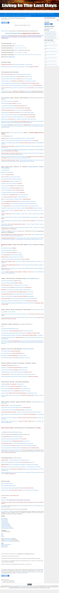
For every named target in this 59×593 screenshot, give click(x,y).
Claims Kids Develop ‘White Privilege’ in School (15, 74)
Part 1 (16, 54)
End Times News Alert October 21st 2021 (51, 57)
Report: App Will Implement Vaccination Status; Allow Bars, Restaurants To (19, 376)
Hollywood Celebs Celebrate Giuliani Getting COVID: (13, 438)
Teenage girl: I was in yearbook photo (14, 367)
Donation (16, 509)
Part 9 (37, 54)
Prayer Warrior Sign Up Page (26, 15)
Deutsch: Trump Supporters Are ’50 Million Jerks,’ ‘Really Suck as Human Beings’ (23, 464)
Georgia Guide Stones (33, 166)
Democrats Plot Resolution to (13, 353)
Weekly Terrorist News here (28, 348)
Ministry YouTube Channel (6, 544)
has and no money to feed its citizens (10, 176)
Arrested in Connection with (16, 110)
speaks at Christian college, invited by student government (17, 294)
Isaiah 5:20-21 (4, 97)
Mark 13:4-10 (12, 132)
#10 (26, 52)
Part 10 (39, 54)
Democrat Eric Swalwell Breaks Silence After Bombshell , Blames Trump (17, 462)
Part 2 (18, 54)
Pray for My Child (4, 519)
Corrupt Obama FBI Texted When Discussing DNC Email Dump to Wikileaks (19, 445)
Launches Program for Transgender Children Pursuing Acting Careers (16, 289)
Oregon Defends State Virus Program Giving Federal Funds (16, 407)
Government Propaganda (5, 525)
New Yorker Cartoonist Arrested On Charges (11, 280)
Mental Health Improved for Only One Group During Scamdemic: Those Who (19, 66)
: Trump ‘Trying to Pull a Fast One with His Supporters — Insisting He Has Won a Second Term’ (21, 466)
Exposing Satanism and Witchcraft (7, 528)
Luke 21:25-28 (19, 132)
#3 (17, 45)
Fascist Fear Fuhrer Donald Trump (12, 185)
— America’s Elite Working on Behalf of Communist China (17, 443)
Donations (13, 13)
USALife (2, 536)
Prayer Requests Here (10, 56)
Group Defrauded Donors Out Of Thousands (14, 285)
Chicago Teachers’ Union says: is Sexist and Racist (16, 91)
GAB (2, 533)
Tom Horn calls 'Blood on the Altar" (21, 572)
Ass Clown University (5, 523)
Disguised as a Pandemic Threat (11, 181)
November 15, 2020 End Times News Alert (51, 51)
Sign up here (5, 31)
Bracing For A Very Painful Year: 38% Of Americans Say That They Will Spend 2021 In (19, 140)
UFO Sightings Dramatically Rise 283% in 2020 (9, 328)
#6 (21, 52)
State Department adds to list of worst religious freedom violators (17, 112)
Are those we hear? (7, 136)
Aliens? (2, 326)
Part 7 (31, 54)
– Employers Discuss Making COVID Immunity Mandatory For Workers (18, 374)
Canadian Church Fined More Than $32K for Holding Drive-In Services (18, 116)
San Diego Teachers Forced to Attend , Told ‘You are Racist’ (16, 409)
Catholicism (30, 244)
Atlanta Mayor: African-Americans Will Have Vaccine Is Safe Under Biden (16, 78)
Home (1, 13)
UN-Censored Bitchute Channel (41, 13)
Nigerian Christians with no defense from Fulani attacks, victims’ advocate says (18, 119)
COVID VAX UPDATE (5, 170)
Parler (2, 535)
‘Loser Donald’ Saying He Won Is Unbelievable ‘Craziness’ (15, 460)
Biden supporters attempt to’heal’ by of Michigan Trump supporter (15, 390)
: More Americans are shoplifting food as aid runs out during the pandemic (18, 138)
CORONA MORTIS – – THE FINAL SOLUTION (14, 194)
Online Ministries (4, 518)
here (31, 324)
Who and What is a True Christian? (21, 13)
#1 (15, 45)
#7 (23, 45)
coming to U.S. (10, 365)
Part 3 (21, 54)
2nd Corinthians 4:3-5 (16, 451)
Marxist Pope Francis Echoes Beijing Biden (9, 250)
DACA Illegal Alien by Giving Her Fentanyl (14, 355)
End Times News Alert (5, 579)
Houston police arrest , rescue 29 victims (17, 291)
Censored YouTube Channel (32, 13)
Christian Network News (5, 524)
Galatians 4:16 (33, 451)
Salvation (10, 13)
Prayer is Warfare (4, 520)
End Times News (4, 580)
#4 (19, 45)
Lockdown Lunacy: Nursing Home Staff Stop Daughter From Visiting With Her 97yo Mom (21, 85)
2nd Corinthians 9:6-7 (5, 511)
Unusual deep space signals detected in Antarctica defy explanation (13, 333)
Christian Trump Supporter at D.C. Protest (13, 386)
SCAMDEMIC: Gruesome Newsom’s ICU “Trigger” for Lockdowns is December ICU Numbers (21, 208)
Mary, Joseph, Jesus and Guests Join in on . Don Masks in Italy (16, 76)
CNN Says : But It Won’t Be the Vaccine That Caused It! (18, 201)
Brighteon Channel (4, 545)
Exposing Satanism (7, 539)
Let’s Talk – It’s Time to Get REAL (8, 311)
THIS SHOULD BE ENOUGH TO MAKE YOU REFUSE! (11, 179)
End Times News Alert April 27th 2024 (50, 33)
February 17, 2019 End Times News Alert (51, 64)
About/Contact (5, 13)
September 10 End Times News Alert (50, 48)
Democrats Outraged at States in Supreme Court (15, 441)
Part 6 (29, 54)
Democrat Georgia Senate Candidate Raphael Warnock (20, 83)
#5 (20, 45)
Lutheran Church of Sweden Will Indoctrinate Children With (15, 259)
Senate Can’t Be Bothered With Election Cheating (11, 432)
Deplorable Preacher (7, 538)
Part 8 (34, 54)
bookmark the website (39, 309)
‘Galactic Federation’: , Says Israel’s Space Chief (17, 330)
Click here (14, 43)
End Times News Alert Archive (5, 15)
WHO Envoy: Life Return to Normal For (12, 231)
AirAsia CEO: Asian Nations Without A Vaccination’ (14, 369)
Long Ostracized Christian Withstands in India (14, 105)
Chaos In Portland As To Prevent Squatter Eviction (15, 388)
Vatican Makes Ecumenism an (8, 248)
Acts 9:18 (9, 451)
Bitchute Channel (4, 546)
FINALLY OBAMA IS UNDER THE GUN (8, 485)
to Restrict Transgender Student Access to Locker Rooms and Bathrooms (19, 298)
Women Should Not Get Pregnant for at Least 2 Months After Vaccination (19, 203)
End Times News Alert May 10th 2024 (50, 31)
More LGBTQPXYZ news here (33, 278)
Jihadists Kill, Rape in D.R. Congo (11, 103)
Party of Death (21, 505)
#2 (16, 45)
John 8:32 (40, 451)
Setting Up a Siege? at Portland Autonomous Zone (19, 393)
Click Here (28, 25)
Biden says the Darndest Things (7, 483)
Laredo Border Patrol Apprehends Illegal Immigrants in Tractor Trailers (15, 357)
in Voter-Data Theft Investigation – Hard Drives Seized (16, 64)
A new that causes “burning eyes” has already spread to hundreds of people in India (19, 205)
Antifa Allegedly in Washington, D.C (12, 384)
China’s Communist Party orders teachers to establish (18, 114)
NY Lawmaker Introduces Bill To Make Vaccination (13, 192)
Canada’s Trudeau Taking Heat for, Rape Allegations (17, 296)
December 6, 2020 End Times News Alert (8, 581)
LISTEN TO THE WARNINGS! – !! (12, 190)
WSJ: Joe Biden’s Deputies (10, 351)
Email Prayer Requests (50, 13)
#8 (23, 52)
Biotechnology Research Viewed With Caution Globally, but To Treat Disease (22, 335)
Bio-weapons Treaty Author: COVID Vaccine (11, 183)
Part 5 (26, 54)
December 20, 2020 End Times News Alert (8, 582)
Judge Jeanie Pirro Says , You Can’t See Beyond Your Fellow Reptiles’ (19, 490)
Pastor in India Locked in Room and (9, 101)
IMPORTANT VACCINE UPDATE (7, 172)
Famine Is (7, 174)
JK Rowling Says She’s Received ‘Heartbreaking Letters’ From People (19, 300)
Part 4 (23, 54)
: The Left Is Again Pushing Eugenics (11, 405)
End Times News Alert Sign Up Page (15, 15)
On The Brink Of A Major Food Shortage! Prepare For (16, 199)
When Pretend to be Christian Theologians (12, 254)
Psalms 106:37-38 (4, 35)
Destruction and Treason (33, 505)
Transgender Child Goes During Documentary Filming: (16, 287)
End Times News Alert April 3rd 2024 (50, 36)
